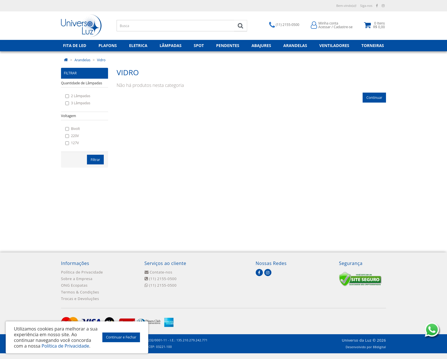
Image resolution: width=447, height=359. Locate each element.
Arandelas (82, 60)
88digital (379, 347)
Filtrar (95, 159)
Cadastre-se (343, 27)
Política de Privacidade (82, 272)
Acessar (324, 27)
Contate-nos (158, 272)
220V (72, 135)
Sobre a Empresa (76, 278)
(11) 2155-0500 (161, 278)
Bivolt (72, 128)
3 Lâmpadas (77, 103)
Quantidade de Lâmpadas (81, 83)
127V (72, 142)
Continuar (374, 97)
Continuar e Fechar (121, 337)
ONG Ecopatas (74, 285)
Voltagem (68, 115)
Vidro (101, 60)
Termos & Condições (80, 292)
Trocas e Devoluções (80, 298)
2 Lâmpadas (77, 95)
